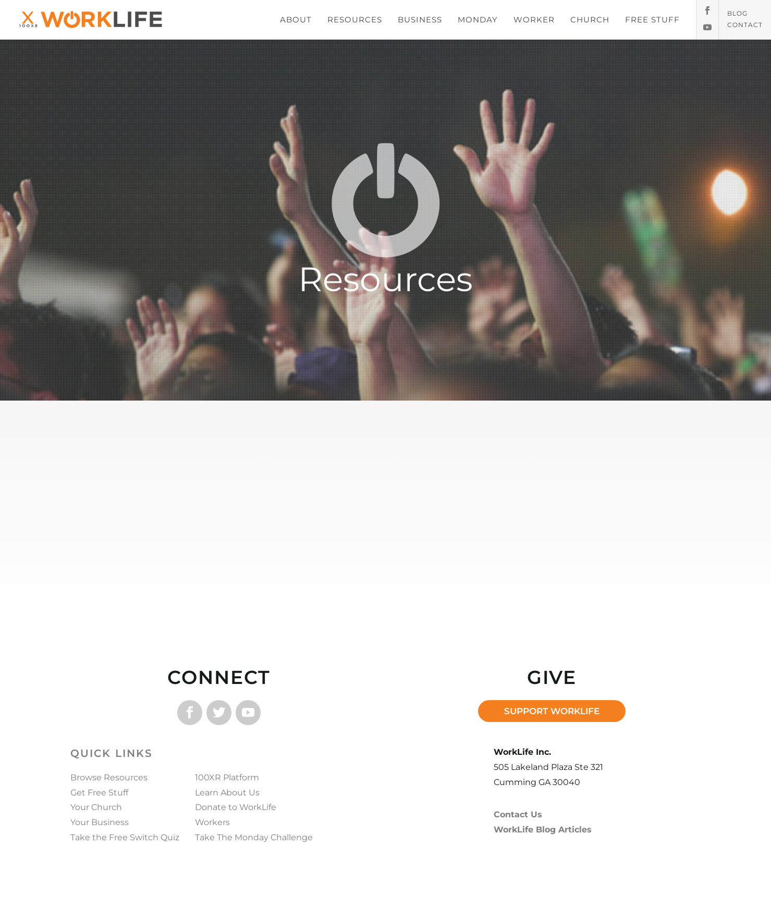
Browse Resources (109, 777)
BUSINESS (420, 19)
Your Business (99, 822)
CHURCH (589, 19)
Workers (212, 822)
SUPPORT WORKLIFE (551, 711)
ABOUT (296, 19)
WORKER (534, 19)
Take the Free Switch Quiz (124, 837)
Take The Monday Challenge (254, 837)
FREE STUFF (652, 19)
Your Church (96, 807)
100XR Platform (227, 777)
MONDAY (478, 19)
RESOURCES (354, 19)
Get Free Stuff (99, 793)
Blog (737, 13)
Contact (745, 25)
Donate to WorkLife (235, 807)
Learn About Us (227, 793)
